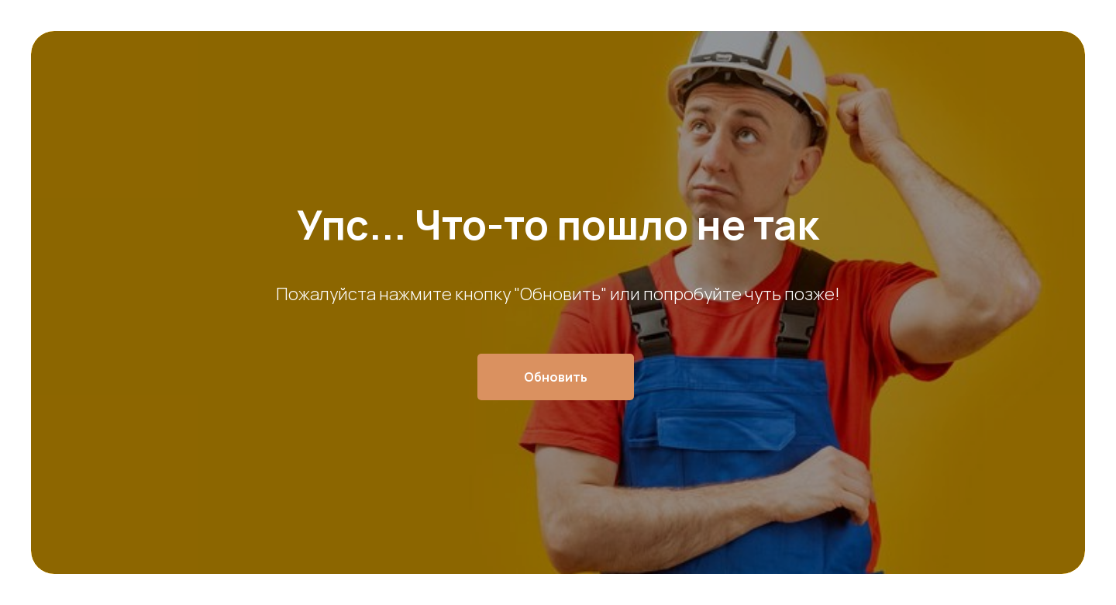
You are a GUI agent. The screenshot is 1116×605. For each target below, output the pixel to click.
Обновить (555, 376)
